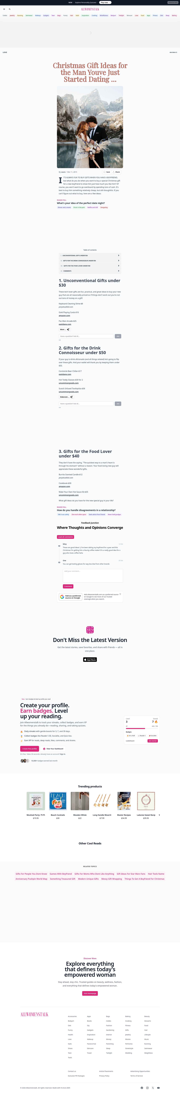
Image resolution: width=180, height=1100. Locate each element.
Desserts (147, 1021)
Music (146, 1039)
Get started (152, 741)
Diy (88, 1025)
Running (20, 15)
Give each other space (79, 514)
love (5, 52)
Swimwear (29, 15)
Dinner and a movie (64, 207)
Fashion (109, 1025)
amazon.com (64, 315)
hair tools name (156, 873)
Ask (118, 336)
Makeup (38, 15)
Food (142, 15)
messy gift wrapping (111, 878)
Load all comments (65, 537)
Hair (71, 15)
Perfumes (128, 1044)
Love (136, 15)
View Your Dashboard (53, 748)
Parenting (110, 1044)
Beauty (147, 1016)
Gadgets (46, 15)
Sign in (62, 754)
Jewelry (12, 15)
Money (108, 1039)
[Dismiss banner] (120, 594)
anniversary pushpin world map (31, 878)
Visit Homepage (90, 993)
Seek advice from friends (97, 514)
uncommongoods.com (69, 383)
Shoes (70, 1048)
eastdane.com (65, 324)
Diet (161, 15)
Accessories (72, 1016)
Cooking (94, 15)
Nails (77, 15)
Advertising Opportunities (140, 1071)
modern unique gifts (88, 878)
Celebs (5, 15)
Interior (109, 1035)
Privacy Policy (104, 1076)
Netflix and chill (92, 207)
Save (106, 172)
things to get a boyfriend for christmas (144, 878)
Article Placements (106, 1071)
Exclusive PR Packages (76, 1076)
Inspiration (85, 15)
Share (116, 172)
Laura (63, 172)
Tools (70, 1057)
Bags (59, 15)
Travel (89, 1053)
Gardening (110, 1030)
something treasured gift (62, 878)
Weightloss (148, 1053)
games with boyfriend (61, 873)
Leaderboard (130, 741)
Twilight (121, 15)
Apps (148, 15)
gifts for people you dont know (31, 873)
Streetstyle (129, 1048)
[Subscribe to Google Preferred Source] (70, 596)
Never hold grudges (114, 514)
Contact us (72, 1071)
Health (70, 1035)
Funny (65, 15)
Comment (68, 586)
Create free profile (29, 749)
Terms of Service (136, 1076)
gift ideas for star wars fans (131, 873)
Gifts (127, 1030)
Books (89, 1021)
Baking (174, 15)
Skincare (129, 15)
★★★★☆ (173, 52)
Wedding (128, 1053)
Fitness (155, 15)
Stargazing (104, 207)
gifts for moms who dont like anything (94, 873)
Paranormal (91, 1044)
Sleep (167, 15)
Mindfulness (104, 15)
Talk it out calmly (63, 514)
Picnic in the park (79, 207)
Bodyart (113, 15)
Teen (53, 15)
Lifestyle (147, 1035)
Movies (128, 1039)
